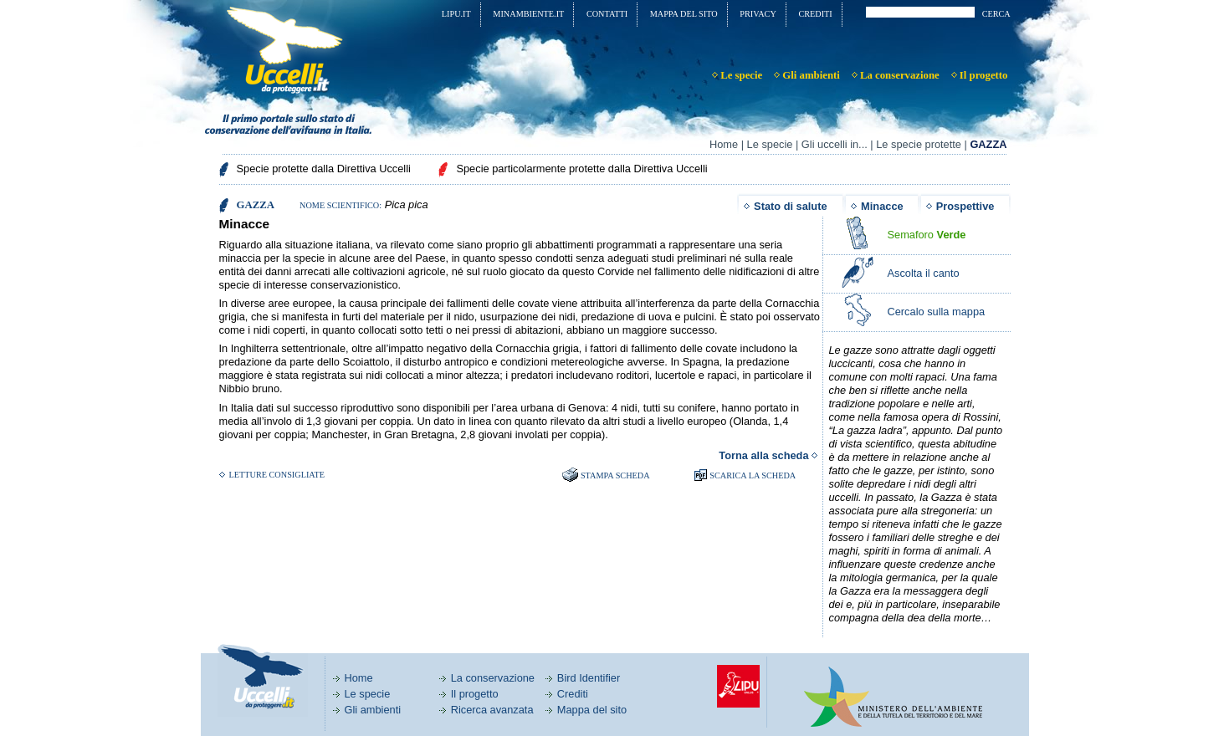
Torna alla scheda (763, 455)
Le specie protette (918, 144)
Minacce (882, 206)
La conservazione (493, 678)
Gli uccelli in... (834, 144)
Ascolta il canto (924, 273)
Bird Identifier (588, 678)
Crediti (572, 693)
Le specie (770, 144)
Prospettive (965, 206)
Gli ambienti (373, 709)
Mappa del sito (592, 709)
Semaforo (927, 234)
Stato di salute (790, 206)
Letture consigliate (277, 474)
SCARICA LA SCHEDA (752, 475)
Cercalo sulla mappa (937, 311)
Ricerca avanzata (492, 709)
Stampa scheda (615, 475)
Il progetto (475, 693)
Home (723, 144)
